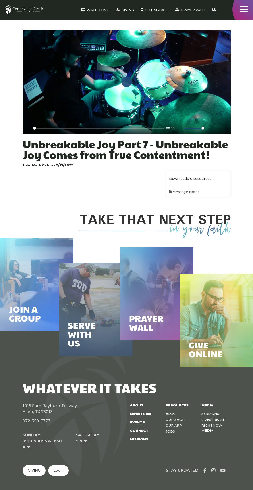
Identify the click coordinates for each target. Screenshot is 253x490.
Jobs (170, 431)
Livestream (212, 419)
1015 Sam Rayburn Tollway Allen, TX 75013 (50, 408)
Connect (139, 431)
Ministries (140, 414)
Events (137, 422)
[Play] (28, 128)
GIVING (34, 470)
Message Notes (184, 192)
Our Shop (175, 419)
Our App (174, 425)
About (137, 405)
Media (207, 405)
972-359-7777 (36, 421)
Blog (171, 414)
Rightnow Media (211, 428)
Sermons (210, 414)
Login (58, 470)
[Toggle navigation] (244, 9)
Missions (139, 439)
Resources (177, 405)
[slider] (98, 128)
